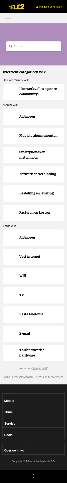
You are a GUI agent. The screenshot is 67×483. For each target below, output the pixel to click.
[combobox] (33, 46)
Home (8, 18)
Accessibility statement (49, 377)
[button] (4, 7)
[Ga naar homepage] (16, 7)
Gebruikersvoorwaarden (18, 377)
